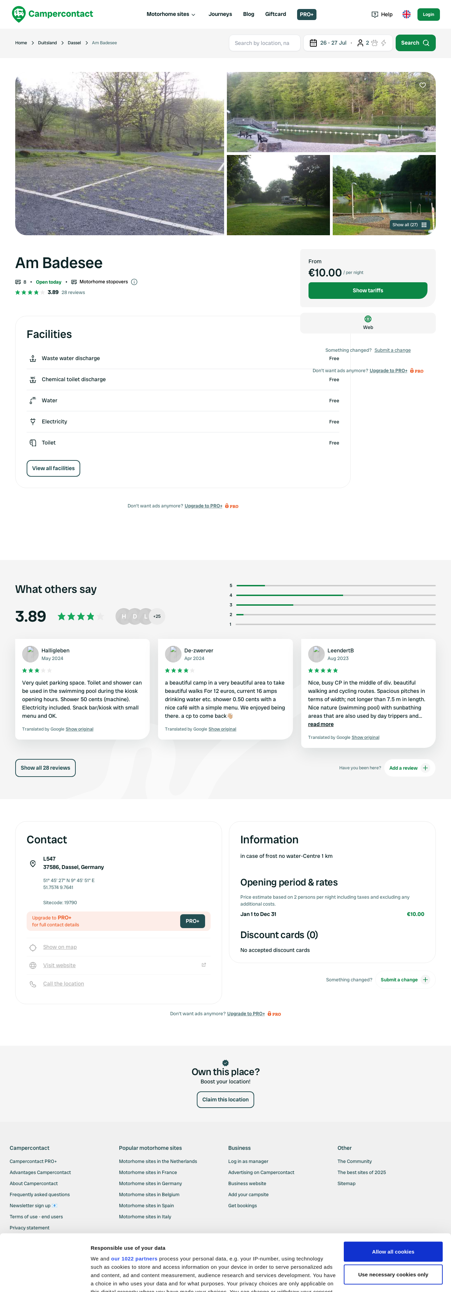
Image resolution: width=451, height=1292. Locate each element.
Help (382, 14)
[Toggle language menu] (406, 14)
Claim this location (225, 1099)
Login (428, 14)
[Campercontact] (52, 14)
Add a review (409, 768)
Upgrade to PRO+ (203, 506)
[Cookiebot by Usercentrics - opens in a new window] (45, 1278)
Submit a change (393, 350)
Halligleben (56, 650)
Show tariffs (368, 290)
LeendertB (341, 650)
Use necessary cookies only (393, 1218)
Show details (107, 1278)
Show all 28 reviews (45, 767)
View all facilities (53, 468)
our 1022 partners (134, 1202)
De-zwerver (198, 650)
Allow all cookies (393, 1195)
